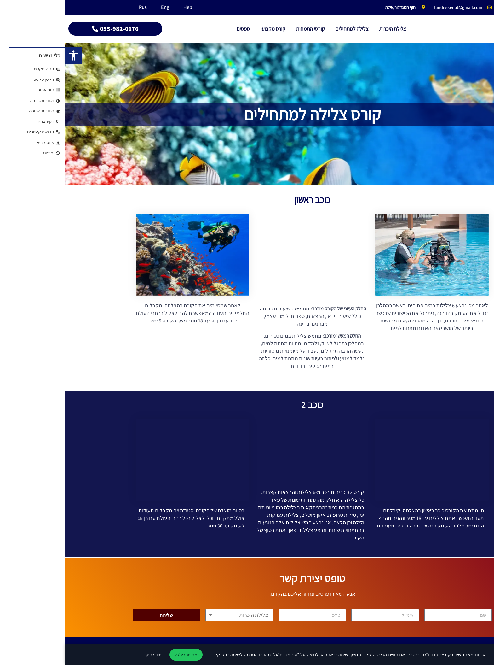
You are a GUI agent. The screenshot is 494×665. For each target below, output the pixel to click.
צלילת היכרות (327, 28)
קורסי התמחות (245, 28)
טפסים (178, 28)
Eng (99, 7)
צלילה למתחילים (286, 28)
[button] (8, 55)
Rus (78, 7)
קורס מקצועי (207, 28)
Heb (120, 7)
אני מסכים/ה (121, 654)
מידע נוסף (87, 654)
